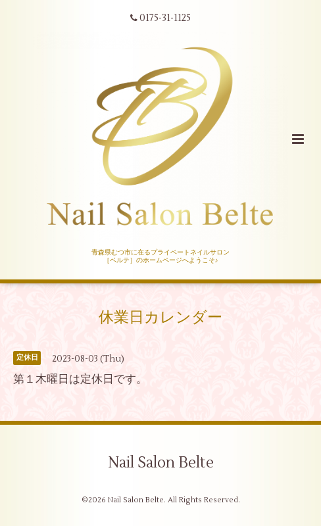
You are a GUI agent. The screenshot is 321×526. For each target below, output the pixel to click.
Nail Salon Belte (161, 463)
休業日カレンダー (160, 317)
